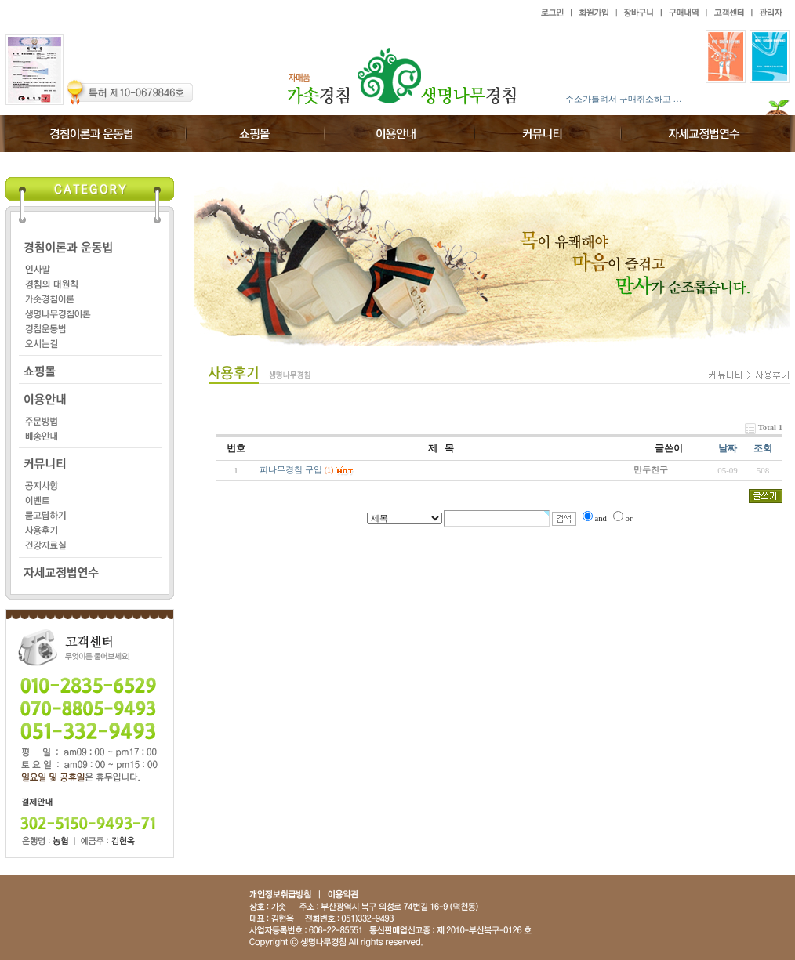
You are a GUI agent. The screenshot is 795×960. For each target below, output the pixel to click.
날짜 (727, 448)
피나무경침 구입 (291, 470)
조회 (762, 448)
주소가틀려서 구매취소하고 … (623, 98)
